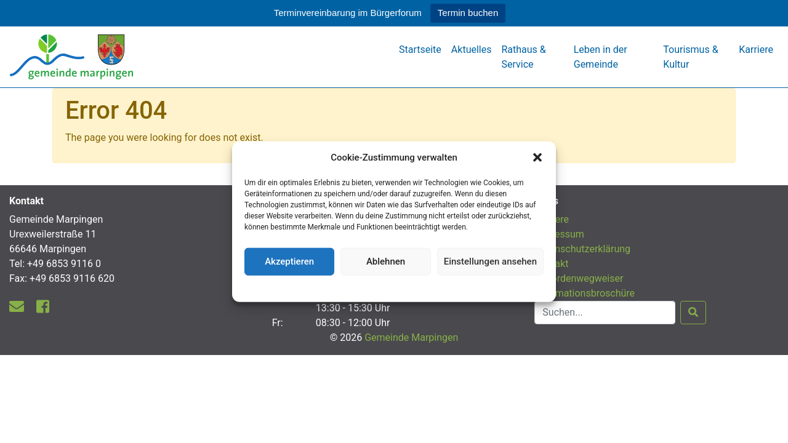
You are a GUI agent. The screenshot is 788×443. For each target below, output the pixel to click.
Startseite (420, 49)
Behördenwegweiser (578, 278)
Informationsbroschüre (584, 293)
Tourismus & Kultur (690, 57)
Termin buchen (468, 12)
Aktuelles (471, 49)
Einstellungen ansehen (490, 261)
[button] (537, 157)
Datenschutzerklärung (394, 286)
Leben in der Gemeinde (600, 57)
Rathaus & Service (523, 57)
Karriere (756, 49)
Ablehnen (385, 261)
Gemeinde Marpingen (411, 337)
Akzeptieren (289, 261)
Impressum (559, 234)
